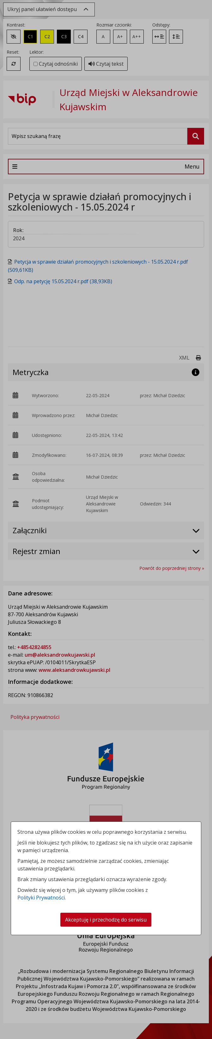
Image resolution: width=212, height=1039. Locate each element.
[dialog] (106, 519)
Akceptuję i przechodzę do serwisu (106, 919)
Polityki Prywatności (41, 897)
